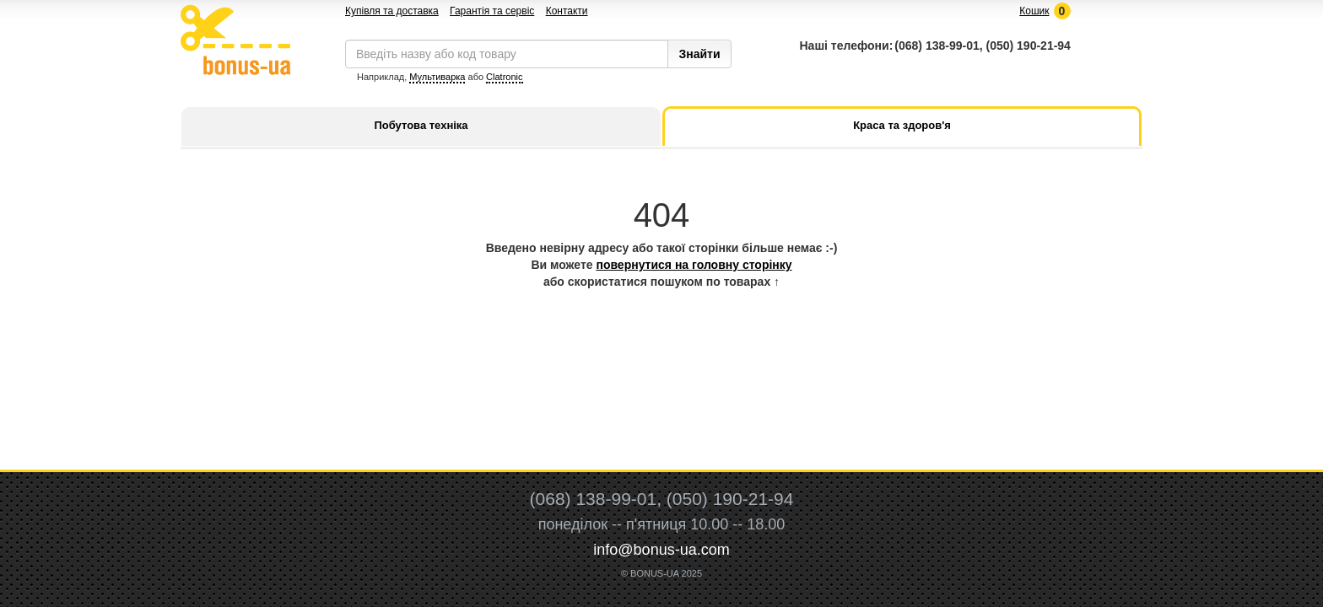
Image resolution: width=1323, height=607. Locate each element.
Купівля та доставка (392, 11)
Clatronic (504, 77)
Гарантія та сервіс (492, 11)
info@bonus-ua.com (661, 549)
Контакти (567, 11)
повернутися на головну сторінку (693, 264)
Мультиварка (437, 77)
